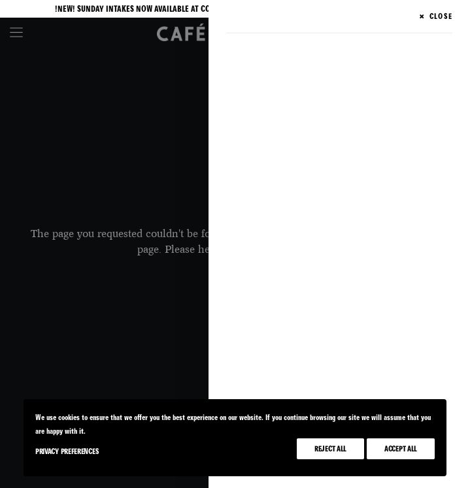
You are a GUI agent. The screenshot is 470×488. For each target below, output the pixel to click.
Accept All (400, 448)
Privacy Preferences (67, 451)
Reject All (330, 448)
